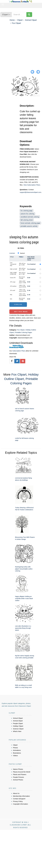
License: (12, 253)
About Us (16, 793)
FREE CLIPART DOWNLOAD (13, 273)
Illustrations (17, 753)
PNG (11, 294)
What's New (17, 731)
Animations (17, 750)
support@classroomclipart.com (30, 192)
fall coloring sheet (27, 220)
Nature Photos (18, 769)
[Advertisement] (19, 45)
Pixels (21, 257)
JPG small (12, 290)
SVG (11, 299)
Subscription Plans (18, 351)
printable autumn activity (29, 226)
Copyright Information (20, 804)
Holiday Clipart (18, 726)
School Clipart (18, 718)
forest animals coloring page (30, 223)
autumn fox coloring (27, 214)
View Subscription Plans (31, 185)
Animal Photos (18, 780)
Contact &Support (19, 799)
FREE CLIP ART (13, 269)
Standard (22, 253)
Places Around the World (21, 772)
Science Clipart (18, 729)
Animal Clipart (31, 20)
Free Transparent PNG (13, 264)
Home (12, 20)
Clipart (20, 20)
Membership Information (21, 796)
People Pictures (18, 777)
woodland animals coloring (30, 217)
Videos (15, 755)
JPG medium (13, 286)
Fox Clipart (16, 23)
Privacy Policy (18, 801)
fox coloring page (26, 210)
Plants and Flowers (19, 774)
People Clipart (18, 723)
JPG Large (12, 282)
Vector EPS (12, 277)
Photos (15, 748)
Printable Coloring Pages (23, 332)
